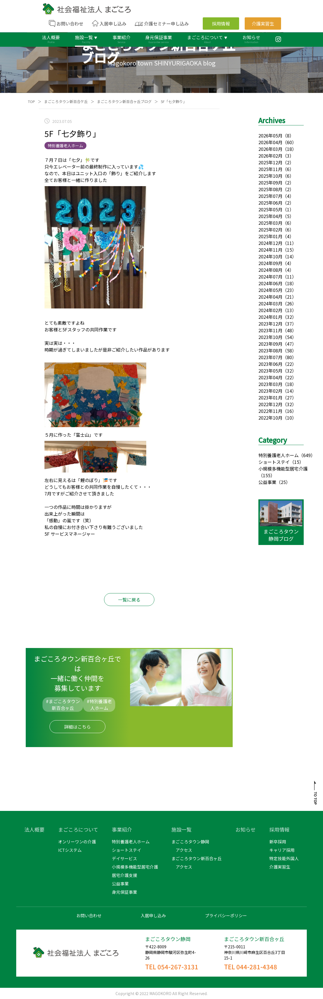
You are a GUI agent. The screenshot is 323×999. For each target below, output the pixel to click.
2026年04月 (270, 142)
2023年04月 (270, 377)
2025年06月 (270, 202)
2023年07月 (270, 357)
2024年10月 (270, 256)
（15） (297, 461)
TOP (31, 101)
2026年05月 (270, 135)
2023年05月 (270, 370)
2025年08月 (270, 189)
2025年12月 (270, 162)
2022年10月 (270, 417)
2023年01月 (270, 397)
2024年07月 (270, 276)
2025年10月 (270, 175)
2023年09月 (270, 343)
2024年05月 (270, 290)
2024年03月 (270, 303)
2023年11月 (270, 330)
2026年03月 (270, 149)
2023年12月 (270, 323)
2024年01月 (270, 316)
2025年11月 (270, 169)
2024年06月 (270, 283)
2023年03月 (270, 384)
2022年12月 (270, 404)
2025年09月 (270, 182)
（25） (283, 482)
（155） (266, 475)
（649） (307, 455)
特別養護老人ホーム (278, 455)
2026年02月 (270, 155)
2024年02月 (270, 310)
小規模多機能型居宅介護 (283, 468)
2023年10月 (270, 337)
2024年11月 (270, 249)
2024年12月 (270, 243)
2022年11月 (270, 411)
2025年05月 (270, 209)
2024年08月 (270, 269)
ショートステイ (274, 461)
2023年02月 (270, 390)
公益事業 (267, 482)
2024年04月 (270, 296)
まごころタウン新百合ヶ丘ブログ (124, 101)
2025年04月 (270, 216)
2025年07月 (270, 196)
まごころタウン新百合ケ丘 (66, 101)
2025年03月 (270, 222)
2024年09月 (270, 263)
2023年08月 (270, 350)
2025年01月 (270, 236)
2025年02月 (270, 229)
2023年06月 (270, 364)
